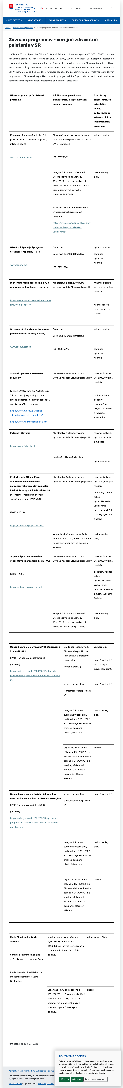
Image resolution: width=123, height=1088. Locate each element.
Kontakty (13, 1071)
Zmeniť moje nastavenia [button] (95, 1079)
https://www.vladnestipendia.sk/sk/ (28, 421)
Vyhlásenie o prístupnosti (47, 1071)
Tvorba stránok (15, 1083)
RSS (33, 1071)
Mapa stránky (24, 1071)
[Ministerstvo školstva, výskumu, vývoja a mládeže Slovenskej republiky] (23, 8)
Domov (7, 28)
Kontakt (79, 8)
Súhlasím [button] (65, 1079)
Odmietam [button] (76, 1079)
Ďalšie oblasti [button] (56, 20)
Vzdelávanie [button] (34, 20)
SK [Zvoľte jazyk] (69, 8)
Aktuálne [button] (110, 20)
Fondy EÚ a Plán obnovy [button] (84, 20)
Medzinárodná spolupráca (23, 28)
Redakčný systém (46, 1083)
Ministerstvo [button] (13, 20)
